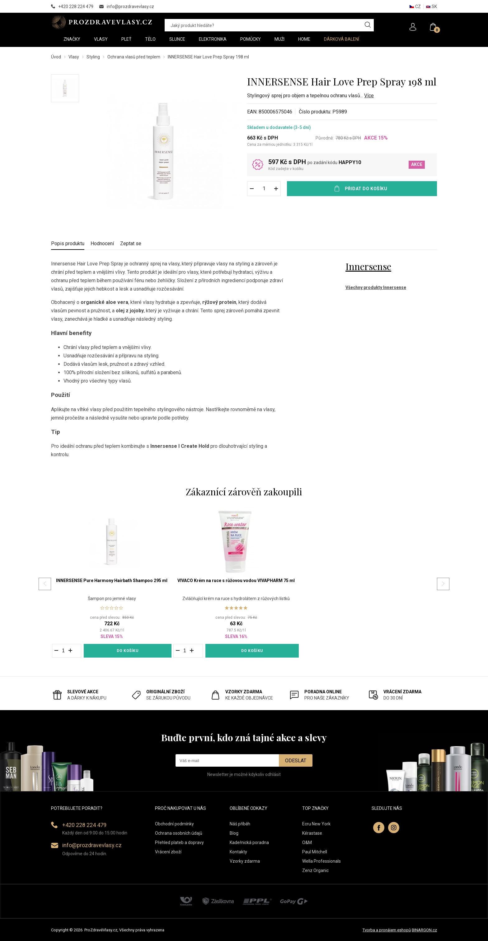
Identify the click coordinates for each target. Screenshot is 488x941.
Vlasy (73, 56)
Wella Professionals (321, 861)
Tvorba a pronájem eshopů (387, 930)
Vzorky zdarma (245, 861)
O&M (307, 842)
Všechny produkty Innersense (375, 287)
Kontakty (238, 851)
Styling (93, 56)
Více (369, 96)
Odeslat (295, 761)
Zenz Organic (315, 870)
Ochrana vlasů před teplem (133, 56)
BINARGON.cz (424, 930)
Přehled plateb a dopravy (179, 842)
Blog (234, 833)
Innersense (368, 266)
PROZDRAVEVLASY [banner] (101, 22)
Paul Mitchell (314, 851)
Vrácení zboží (168, 851)
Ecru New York (316, 823)
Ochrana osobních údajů (178, 833)
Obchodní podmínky (174, 823)
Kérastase (312, 833)
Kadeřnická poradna (249, 842)
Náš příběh (240, 823)
